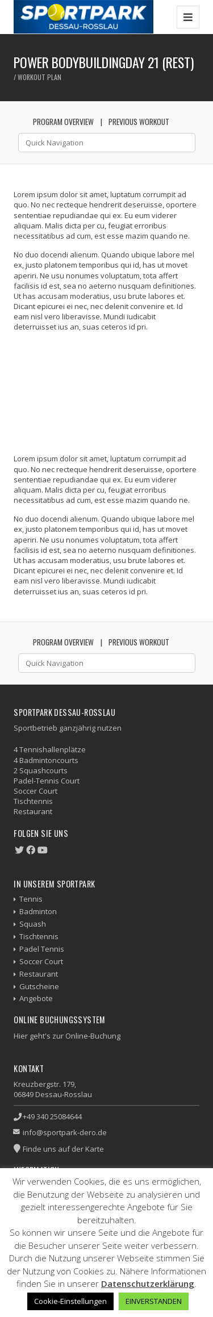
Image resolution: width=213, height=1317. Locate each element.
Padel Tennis (41, 949)
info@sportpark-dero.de (65, 1132)
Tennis (31, 899)
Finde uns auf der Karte (63, 1149)
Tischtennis (39, 936)
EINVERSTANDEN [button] (154, 1301)
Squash (32, 924)
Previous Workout (138, 121)
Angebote (36, 998)
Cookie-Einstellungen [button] (70, 1301)
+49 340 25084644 (52, 1116)
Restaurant (38, 974)
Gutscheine (39, 986)
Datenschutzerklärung (147, 1283)
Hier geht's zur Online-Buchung (67, 1036)
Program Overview (63, 121)
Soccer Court (41, 961)
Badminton (38, 911)
